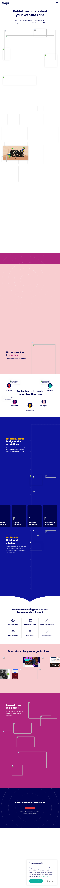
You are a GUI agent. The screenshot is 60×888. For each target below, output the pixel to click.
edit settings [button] (50, 881)
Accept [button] (36, 881)
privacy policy (43, 876)
